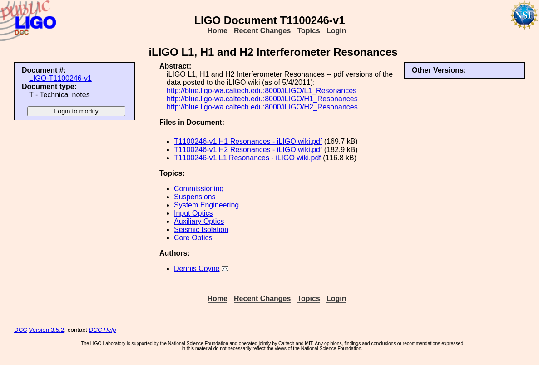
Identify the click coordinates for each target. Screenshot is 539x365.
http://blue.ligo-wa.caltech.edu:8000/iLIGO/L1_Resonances (261, 90)
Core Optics (193, 238)
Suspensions (195, 197)
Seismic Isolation (201, 229)
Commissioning (198, 188)
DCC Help (102, 329)
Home (217, 31)
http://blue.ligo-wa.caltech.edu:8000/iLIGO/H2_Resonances (262, 107)
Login (336, 31)
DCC (20, 329)
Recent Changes (262, 31)
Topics (308, 31)
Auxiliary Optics (199, 221)
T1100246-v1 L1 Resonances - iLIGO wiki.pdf (247, 158)
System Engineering (206, 205)
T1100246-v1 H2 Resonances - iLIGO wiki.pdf (248, 149)
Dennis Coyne (197, 268)
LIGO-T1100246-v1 (60, 78)
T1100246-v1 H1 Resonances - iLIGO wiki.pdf (248, 141)
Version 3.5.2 (46, 329)
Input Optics (193, 213)
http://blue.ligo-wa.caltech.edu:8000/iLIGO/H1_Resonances (262, 99)
